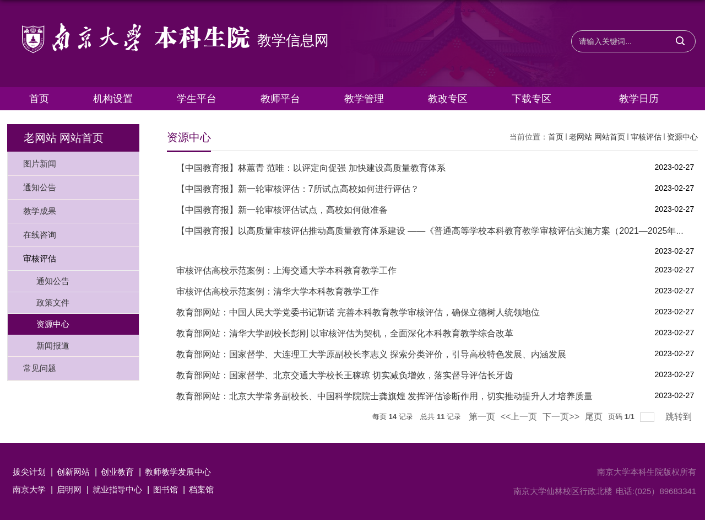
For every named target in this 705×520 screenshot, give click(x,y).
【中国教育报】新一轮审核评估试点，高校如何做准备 (282, 210)
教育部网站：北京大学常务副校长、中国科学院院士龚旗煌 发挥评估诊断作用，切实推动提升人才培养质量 (384, 396)
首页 (39, 98)
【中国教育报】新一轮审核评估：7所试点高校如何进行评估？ (297, 189)
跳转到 (679, 416)
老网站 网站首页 (597, 136)
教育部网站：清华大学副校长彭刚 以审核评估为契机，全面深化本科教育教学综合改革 (344, 333)
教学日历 (639, 98)
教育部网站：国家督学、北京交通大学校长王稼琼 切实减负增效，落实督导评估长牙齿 (344, 375)
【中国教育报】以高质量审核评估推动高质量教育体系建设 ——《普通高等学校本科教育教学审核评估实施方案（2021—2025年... (430, 230)
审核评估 (646, 136)
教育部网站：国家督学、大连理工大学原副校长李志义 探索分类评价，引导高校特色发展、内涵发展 (371, 354)
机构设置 (113, 98)
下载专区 (531, 98)
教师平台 (280, 98)
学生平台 (196, 98)
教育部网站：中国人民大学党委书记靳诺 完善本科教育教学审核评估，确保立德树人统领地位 (358, 312)
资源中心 (682, 136)
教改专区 (448, 98)
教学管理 (364, 98)
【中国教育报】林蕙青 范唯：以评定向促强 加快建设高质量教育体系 (311, 168)
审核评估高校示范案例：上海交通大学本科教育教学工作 (286, 270)
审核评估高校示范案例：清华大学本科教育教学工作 (277, 291)
